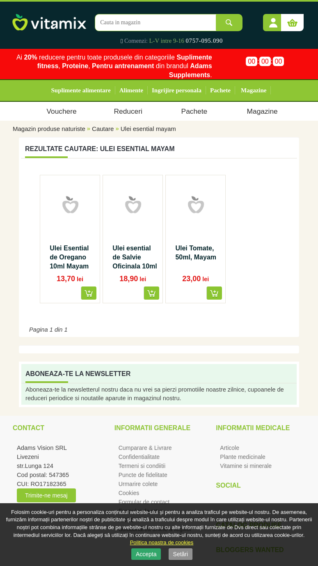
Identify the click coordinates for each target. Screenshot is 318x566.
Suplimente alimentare (81, 90)
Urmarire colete (138, 484)
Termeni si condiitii (142, 466)
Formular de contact (144, 502)
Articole (229, 448)
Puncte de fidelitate (143, 475)
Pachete (220, 90)
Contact (28, 427)
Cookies (129, 493)
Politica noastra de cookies (162, 542)
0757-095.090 (204, 40)
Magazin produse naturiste (49, 128)
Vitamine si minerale (246, 466)
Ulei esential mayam (148, 128)
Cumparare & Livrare (145, 448)
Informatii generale (152, 427)
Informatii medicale (253, 427)
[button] (273, 19)
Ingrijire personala (176, 90)
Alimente (131, 90)
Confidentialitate (139, 457)
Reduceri (128, 111)
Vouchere (61, 111)
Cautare (103, 128)
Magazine (253, 90)
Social (228, 485)
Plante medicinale (242, 457)
